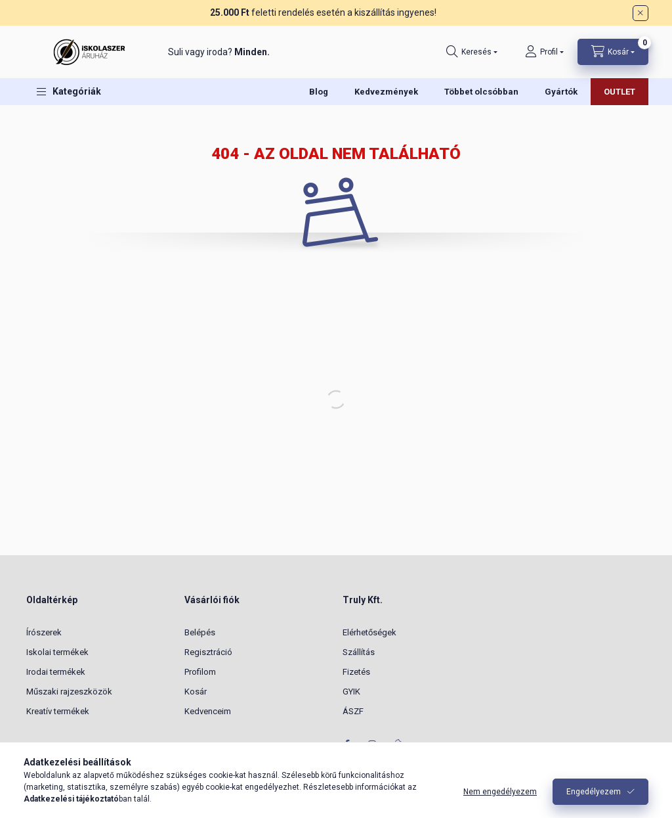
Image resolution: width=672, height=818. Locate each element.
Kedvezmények (386, 92)
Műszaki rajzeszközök (69, 691)
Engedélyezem (593, 791)
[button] (69, 91)
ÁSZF (353, 711)
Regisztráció (208, 652)
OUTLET (619, 92)
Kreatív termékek (57, 711)
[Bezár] (640, 13)
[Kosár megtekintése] (613, 52)
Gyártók (561, 92)
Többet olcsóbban (481, 92)
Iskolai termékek (57, 652)
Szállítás (359, 652)
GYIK (351, 691)
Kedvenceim (207, 711)
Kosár (195, 691)
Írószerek (44, 632)
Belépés (199, 632)
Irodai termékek (55, 672)
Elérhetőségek (369, 632)
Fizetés (356, 672)
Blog (318, 92)
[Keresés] (471, 52)
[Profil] (544, 52)
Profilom (200, 672)
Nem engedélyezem (500, 791)
